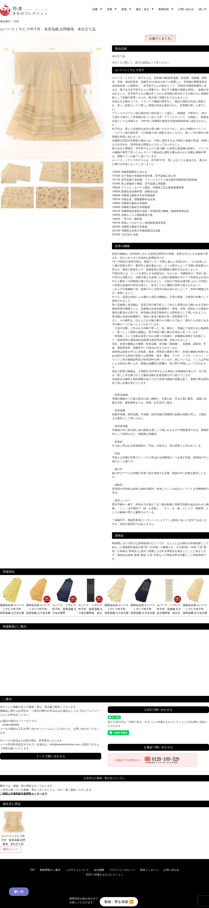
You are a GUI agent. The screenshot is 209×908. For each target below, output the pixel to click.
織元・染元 (142, 9)
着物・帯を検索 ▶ (119, 901)
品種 (95, 9)
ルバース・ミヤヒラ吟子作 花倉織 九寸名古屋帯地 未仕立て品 (169, 609)
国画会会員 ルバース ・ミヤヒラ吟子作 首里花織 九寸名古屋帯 (12, 609)
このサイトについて (77, 869)
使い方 (203, 9)
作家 (109, 9)
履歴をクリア (10, 849)
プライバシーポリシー (122, 869)
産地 (124, 9)
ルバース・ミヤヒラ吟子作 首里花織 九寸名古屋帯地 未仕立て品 (90, 609)
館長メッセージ (149, 869)
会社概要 (99, 869)
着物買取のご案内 (50, 869)
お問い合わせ (186, 9)
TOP (32, 869)
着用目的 (163, 9)
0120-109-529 (11, 724)
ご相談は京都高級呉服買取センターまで (23, 793)
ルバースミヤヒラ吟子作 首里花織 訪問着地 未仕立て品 (13, 828)
